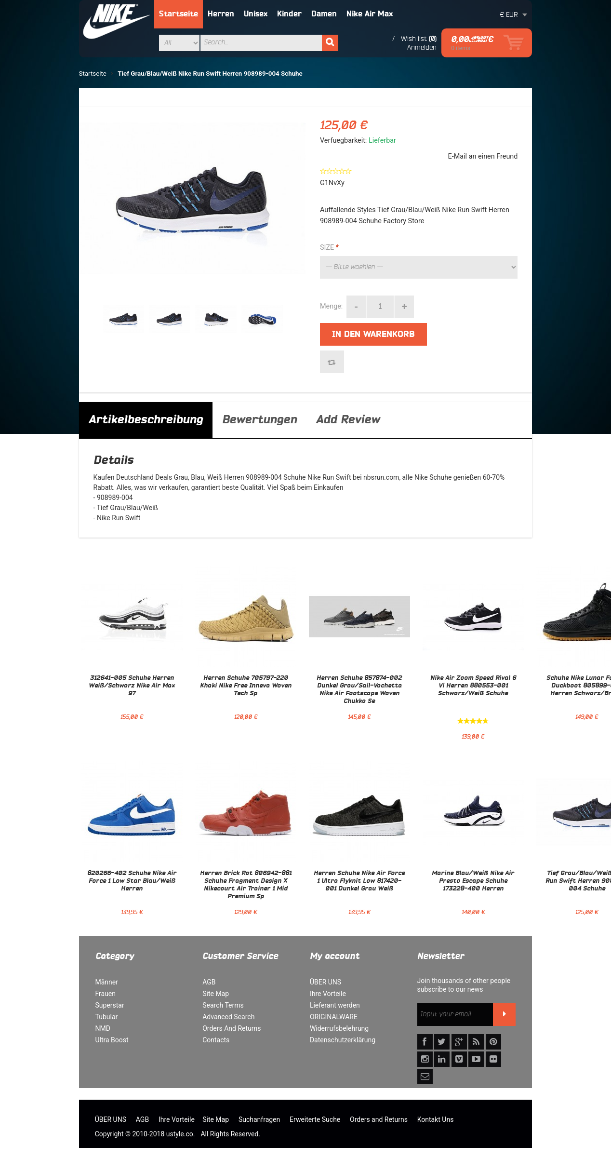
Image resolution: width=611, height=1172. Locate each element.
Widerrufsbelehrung (339, 1028)
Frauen (105, 993)
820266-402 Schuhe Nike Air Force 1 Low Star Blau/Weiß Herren (131, 881)
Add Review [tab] (348, 420)
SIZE (329, 247)
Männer (106, 982)
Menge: (331, 306)
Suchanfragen (259, 1119)
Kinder (289, 14)
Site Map (215, 993)
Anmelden (422, 47)
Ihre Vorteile (328, 993)
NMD (102, 1028)
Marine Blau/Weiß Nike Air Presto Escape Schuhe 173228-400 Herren (473, 881)
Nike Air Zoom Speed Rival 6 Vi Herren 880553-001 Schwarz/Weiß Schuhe (473, 686)
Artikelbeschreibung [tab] (146, 420)
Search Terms (223, 1005)
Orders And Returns (231, 1028)
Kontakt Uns (435, 1119)
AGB (208, 982)
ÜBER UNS (325, 982)
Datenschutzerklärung (342, 1040)
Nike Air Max (369, 14)
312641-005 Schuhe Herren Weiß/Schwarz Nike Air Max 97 (132, 686)
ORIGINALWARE (334, 1017)
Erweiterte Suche (315, 1119)
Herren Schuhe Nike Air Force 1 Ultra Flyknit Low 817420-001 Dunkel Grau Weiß (359, 881)
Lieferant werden (335, 1005)
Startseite (178, 14)
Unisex (255, 14)
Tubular (106, 1017)
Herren (221, 14)
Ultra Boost (112, 1040)
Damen (324, 14)
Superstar (109, 1005)
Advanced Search (228, 1017)
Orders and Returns (379, 1119)
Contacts (215, 1040)
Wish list (414, 38)
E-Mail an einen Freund (483, 156)
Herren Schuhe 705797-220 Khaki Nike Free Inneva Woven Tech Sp (246, 686)
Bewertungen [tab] (259, 420)
